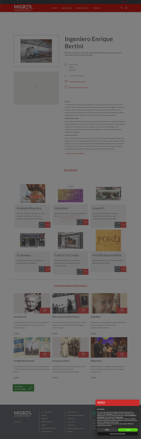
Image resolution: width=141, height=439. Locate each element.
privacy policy (109, 414)
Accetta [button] (128, 429)
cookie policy (119, 417)
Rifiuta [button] (107, 429)
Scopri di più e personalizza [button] (117, 433)
